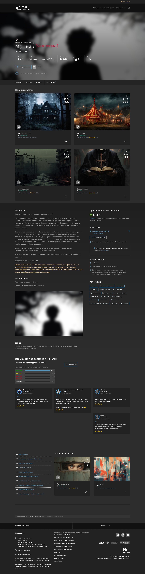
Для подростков (117, 289)
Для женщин (105, 296)
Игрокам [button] (96, 8)
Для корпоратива (104, 289)
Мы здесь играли (23, 67)
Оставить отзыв (71, 364)
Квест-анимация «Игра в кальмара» (30, 485)
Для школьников (95, 293)
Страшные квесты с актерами (99, 303)
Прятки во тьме (63, 484)
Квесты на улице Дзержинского (28, 481)
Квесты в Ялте (22, 454)
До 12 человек (124, 303)
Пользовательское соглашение (64, 540)
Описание (18, 82)
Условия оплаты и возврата (63, 546)
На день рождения (120, 293)
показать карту (98, 233)
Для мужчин (94, 296)
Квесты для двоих (23, 468)
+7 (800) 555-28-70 (24, 550)
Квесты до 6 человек (24, 463)
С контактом (104, 300)
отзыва (92, 218)
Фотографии (51, 82)
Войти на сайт (125, 1)
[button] (80, 292)
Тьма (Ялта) (24, 52)
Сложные (93, 289)
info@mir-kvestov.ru (24, 554)
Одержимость (82, 189)
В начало (105, 525)
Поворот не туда (24, 133)
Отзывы (39, 82)
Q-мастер (19, 381)
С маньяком (94, 300)
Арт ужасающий (24, 189)
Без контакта (115, 300)
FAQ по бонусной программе (63, 549)
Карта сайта (58, 561)
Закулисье (81, 133)
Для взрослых (108, 293)
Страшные (94, 286)
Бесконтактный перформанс (27, 476)
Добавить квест (108, 8)
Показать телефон (98, 237)
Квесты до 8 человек (24, 472)
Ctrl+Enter (65, 534)
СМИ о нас (57, 552)
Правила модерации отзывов (63, 537)
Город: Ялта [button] (120, 8)
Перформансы (116, 296)
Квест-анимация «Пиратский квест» (30, 494)
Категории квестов (60, 555)
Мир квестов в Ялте (22, 525)
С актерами (120, 286)
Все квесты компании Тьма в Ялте (29, 459)
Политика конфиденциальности (64, 543)
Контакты (29, 82)
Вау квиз (99, 484)
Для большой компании (107, 286)
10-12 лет (114, 303)
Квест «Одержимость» (25, 489)
